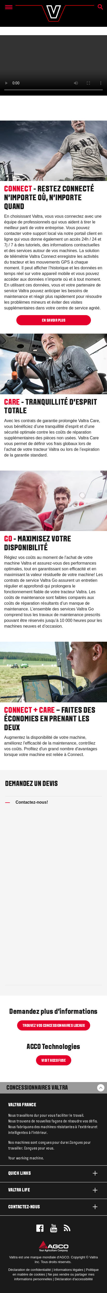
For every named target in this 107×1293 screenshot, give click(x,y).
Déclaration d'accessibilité (74, 1279)
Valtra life (53, 1190)
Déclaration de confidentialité (29, 1270)
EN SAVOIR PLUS (53, 320)
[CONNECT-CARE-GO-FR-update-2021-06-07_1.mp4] (53, 65)
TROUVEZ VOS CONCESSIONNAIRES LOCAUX (54, 1025)
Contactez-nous (53, 1206)
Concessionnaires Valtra (37, 1088)
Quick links (53, 1173)
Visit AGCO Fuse (53, 1060)
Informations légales (68, 1270)
